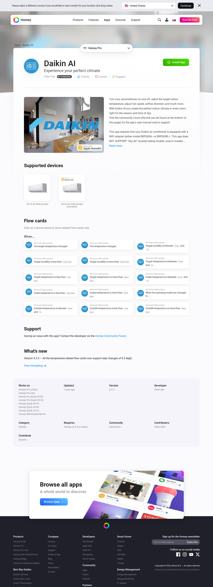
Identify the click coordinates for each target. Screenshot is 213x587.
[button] (148, 6)
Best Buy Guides (22, 569)
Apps (107, 21)
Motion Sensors (20, 574)
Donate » (23, 439)
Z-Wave (120, 541)
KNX (119, 550)
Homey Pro (18, 546)
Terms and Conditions (190, 570)
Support (135, 21)
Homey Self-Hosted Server (25, 554)
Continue (186, 5)
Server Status (89, 559)
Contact (51, 572)
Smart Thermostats (22, 583)
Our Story (52, 546)
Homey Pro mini (20, 550)
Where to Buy (54, 554)
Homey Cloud (19, 541)
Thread (120, 563)
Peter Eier (159, 389)
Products (78, 21)
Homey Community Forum (110, 336)
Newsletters (53, 567)
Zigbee (120, 546)
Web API (87, 550)
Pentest (86, 579)
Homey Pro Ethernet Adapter (26, 563)
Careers (51, 541)
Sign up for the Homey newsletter (181, 536)
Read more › (116, 145)
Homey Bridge (19, 559)
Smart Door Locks (21, 579)
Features (94, 21)
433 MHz (121, 554)
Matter (120, 559)
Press (50, 563)
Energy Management (126, 574)
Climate (22, 427)
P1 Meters (122, 583)
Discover (120, 21)
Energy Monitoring (125, 579)
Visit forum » (115, 427)
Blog (50, 559)
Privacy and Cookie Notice (166, 570)
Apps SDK (87, 546)
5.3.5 (111, 389)
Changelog (88, 554)
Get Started (88, 541)
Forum (86, 574)
